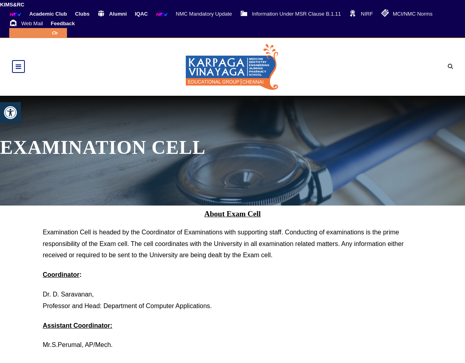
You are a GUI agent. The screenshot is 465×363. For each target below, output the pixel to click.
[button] (10, 112)
